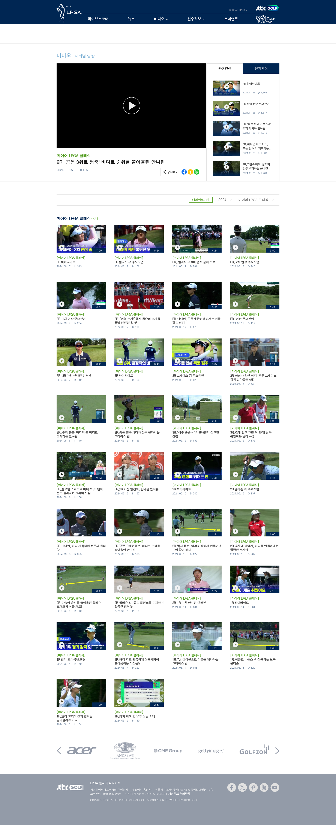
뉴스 (131, 18)
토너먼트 (231, 18)
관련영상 (224, 68)
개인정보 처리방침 (179, 794)
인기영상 (261, 68)
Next (277, 750)
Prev (59, 750)
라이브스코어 (98, 18)
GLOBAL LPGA (237, 10)
